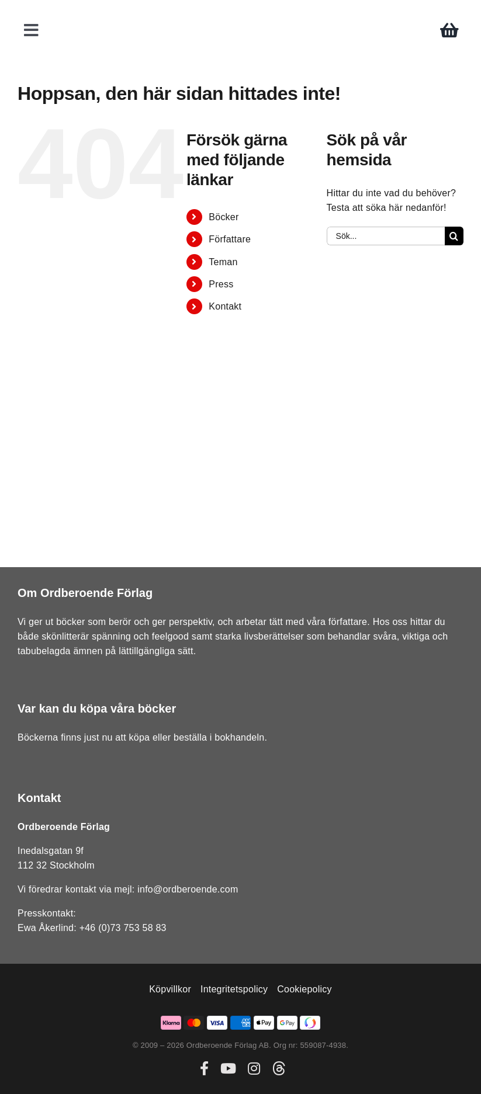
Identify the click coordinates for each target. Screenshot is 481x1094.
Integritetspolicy (234, 989)
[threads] (279, 1068)
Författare (230, 239)
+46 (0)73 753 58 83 (123, 928)
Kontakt (225, 306)
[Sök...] (386, 236)
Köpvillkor (170, 989)
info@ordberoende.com (187, 889)
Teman (223, 262)
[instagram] (254, 1068)
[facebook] (204, 1068)
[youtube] (228, 1068)
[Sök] (454, 236)
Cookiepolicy (304, 989)
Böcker (223, 217)
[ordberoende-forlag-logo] (240, 13)
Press (221, 284)
